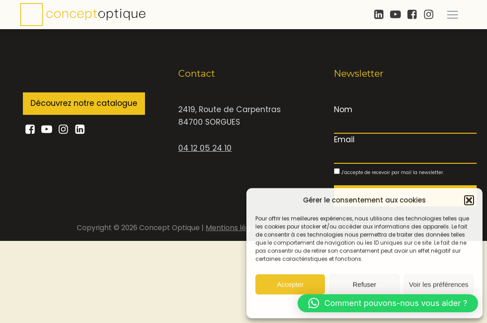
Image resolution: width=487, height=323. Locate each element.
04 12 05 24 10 (205, 148)
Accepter (290, 284)
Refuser (365, 284)
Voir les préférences (439, 284)
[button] (469, 200)
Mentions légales (236, 227)
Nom (343, 109)
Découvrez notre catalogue (84, 103)
